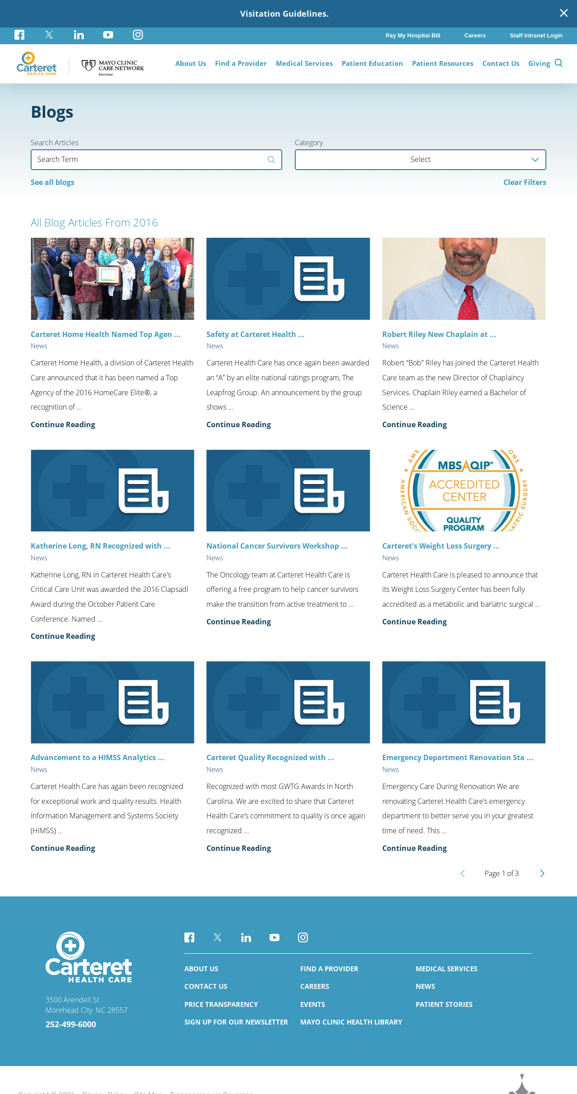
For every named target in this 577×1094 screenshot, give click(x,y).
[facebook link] (24, 35)
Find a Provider (329, 968)
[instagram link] (138, 35)
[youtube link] (109, 35)
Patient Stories (444, 1004)
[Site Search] (558, 63)
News (425, 986)
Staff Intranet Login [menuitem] (536, 35)
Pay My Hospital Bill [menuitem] (413, 35)
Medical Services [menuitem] (304, 63)
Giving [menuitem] (539, 63)
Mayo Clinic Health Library (351, 1021)
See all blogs (52, 182)
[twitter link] (49, 35)
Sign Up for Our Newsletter (236, 1021)
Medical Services (446, 968)
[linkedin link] (79, 35)
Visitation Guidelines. (284, 13)
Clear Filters (525, 182)
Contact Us (205, 986)
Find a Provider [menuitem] (241, 63)
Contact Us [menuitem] (500, 63)
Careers (314, 986)
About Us (201, 968)
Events (312, 1004)
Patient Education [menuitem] (372, 63)
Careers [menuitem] (474, 35)
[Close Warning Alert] (563, 13)
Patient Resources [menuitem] (442, 63)
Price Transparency (221, 1004)
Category (309, 142)
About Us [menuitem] (190, 63)
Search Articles (54, 142)
